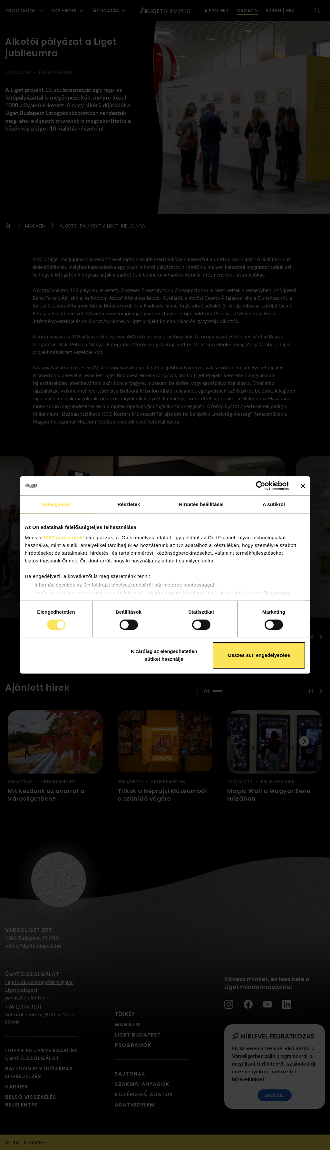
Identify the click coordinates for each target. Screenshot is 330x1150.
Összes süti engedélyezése (259, 655)
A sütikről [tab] (274, 504)
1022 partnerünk (63, 537)
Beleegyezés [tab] (56, 504)
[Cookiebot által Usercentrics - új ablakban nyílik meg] (260, 486)
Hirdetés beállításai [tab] (201, 504)
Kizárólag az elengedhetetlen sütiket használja (164, 655)
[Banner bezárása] (303, 485)
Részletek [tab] (128, 504)
